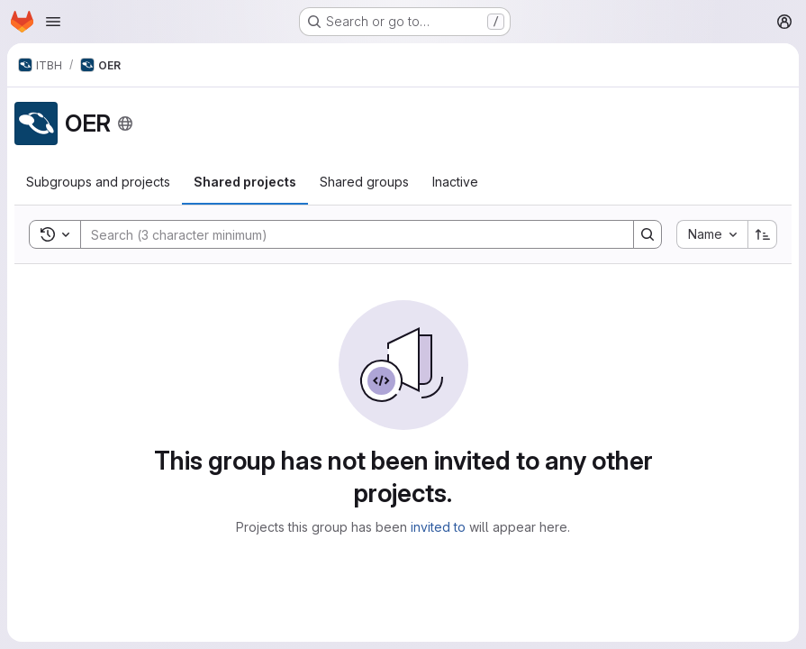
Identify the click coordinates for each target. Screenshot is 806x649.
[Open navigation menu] (53, 21)
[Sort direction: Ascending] (762, 234)
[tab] (98, 182)
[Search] (348, 234)
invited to (438, 527)
